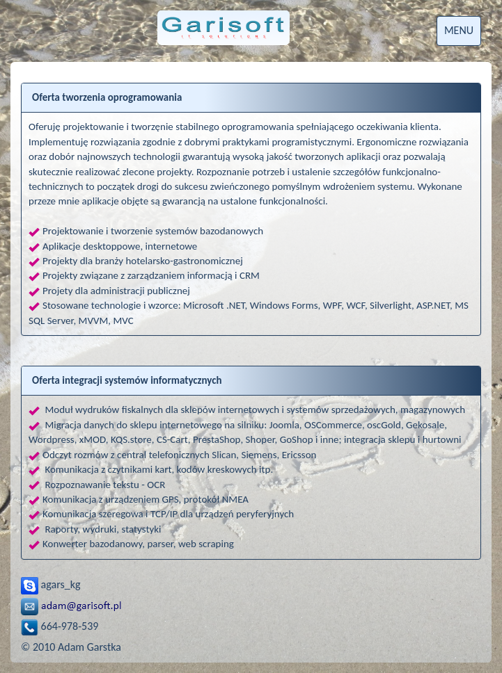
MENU (458, 30)
